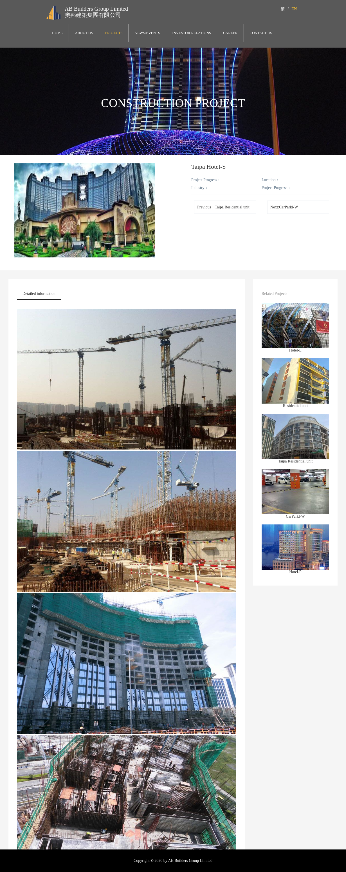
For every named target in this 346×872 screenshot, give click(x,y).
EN (294, 9)
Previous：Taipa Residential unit (223, 207)
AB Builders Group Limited (96, 9)
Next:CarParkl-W (284, 207)
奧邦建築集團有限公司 (93, 15)
